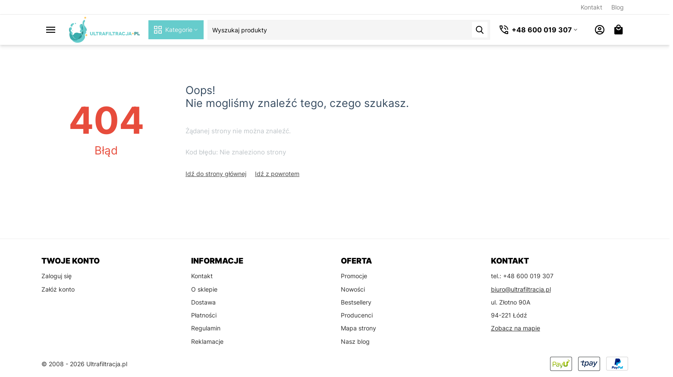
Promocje (354, 276)
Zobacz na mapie (515, 328)
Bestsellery (356, 302)
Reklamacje (207, 341)
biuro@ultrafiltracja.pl (521, 289)
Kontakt (591, 7)
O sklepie (204, 289)
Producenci (357, 315)
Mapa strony (358, 328)
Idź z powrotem (277, 173)
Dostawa (203, 302)
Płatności (204, 315)
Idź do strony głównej (216, 173)
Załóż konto (58, 289)
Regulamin (205, 328)
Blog (617, 7)
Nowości (353, 289)
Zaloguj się (56, 276)
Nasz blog (355, 341)
